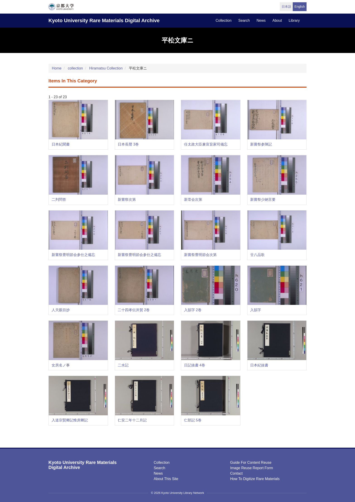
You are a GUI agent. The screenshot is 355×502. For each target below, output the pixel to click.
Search (159, 468)
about (277, 20)
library (294, 20)
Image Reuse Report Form (251, 468)
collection (223, 20)
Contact (236, 473)
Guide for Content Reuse (250, 462)
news (261, 20)
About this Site (166, 479)
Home (57, 68)
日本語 (286, 6)
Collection (162, 462)
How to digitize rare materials (255, 479)
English (300, 6)
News (158, 473)
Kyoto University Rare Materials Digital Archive (104, 20)
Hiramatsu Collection (106, 68)
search (244, 20)
